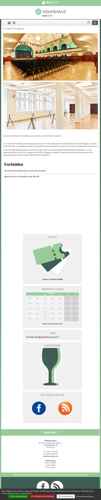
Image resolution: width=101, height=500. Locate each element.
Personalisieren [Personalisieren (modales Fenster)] (66, 496)
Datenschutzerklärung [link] (85, 496)
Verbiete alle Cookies (42, 496)
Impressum (26, 475)
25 (52, 314)
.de (57, 456)
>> (77, 293)
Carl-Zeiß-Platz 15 (50, 445)
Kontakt (17, 475)
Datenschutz (37, 475)
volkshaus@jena (49, 456)
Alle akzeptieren (18, 496)
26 (60, 314)
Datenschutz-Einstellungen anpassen (72, 475)
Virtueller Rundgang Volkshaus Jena (42, 337)
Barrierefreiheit (50, 475)
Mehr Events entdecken (52, 324)
